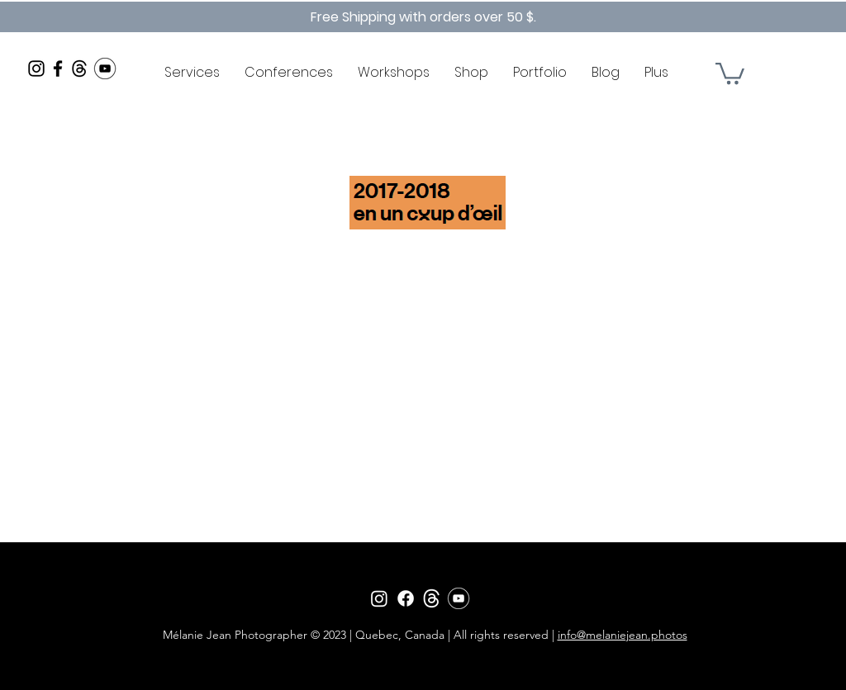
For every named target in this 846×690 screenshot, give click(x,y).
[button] (729, 72)
